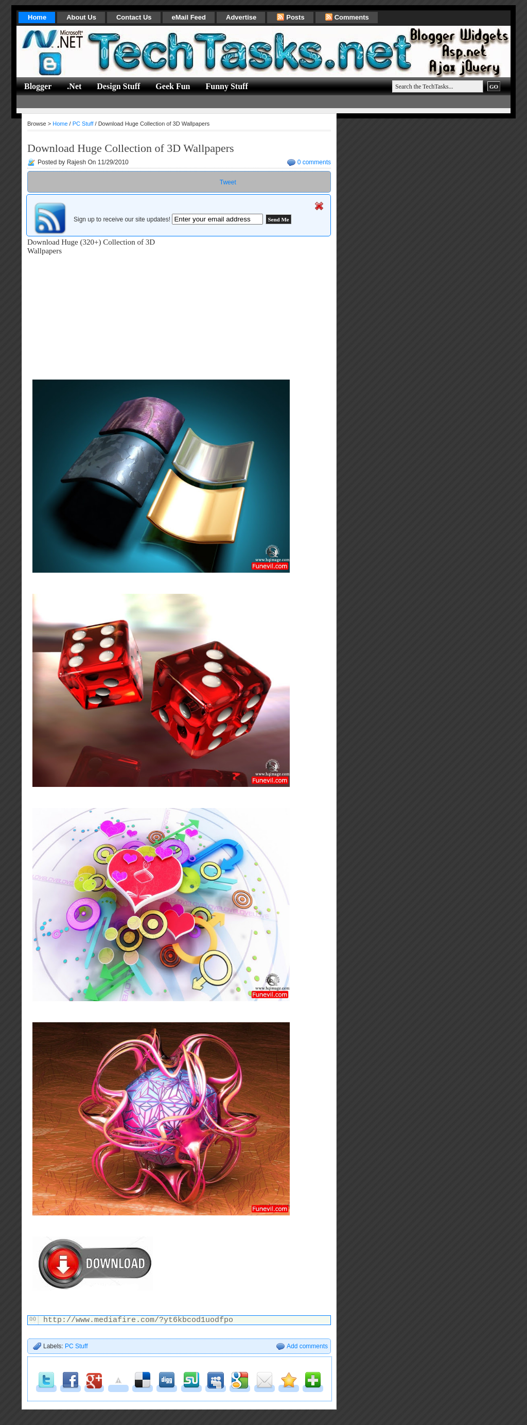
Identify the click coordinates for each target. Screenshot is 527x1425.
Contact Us (134, 17)
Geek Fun (172, 86)
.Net (74, 86)
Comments (347, 17)
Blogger (37, 86)
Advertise (241, 17)
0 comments (314, 162)
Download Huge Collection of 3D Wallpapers (130, 148)
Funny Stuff (226, 86)
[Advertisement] (203, 102)
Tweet (228, 182)
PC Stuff (83, 124)
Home (37, 17)
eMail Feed (189, 17)
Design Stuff (118, 86)
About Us (81, 17)
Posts (290, 17)
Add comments (307, 1346)
